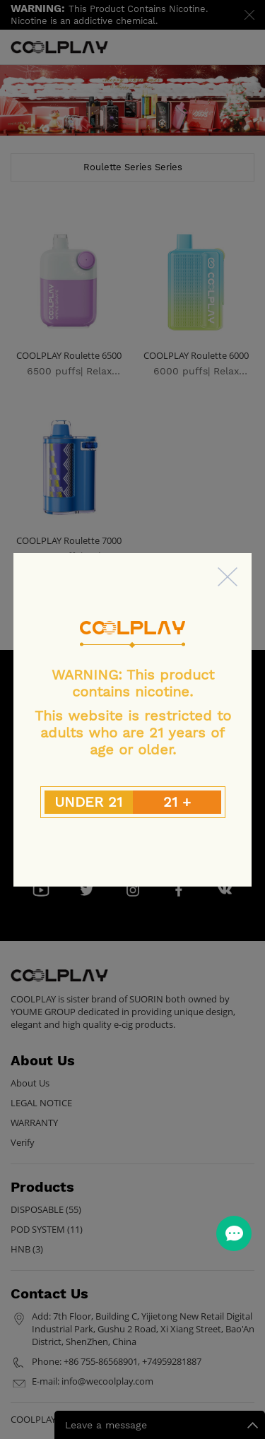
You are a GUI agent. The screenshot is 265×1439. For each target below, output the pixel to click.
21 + (177, 801)
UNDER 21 (88, 801)
